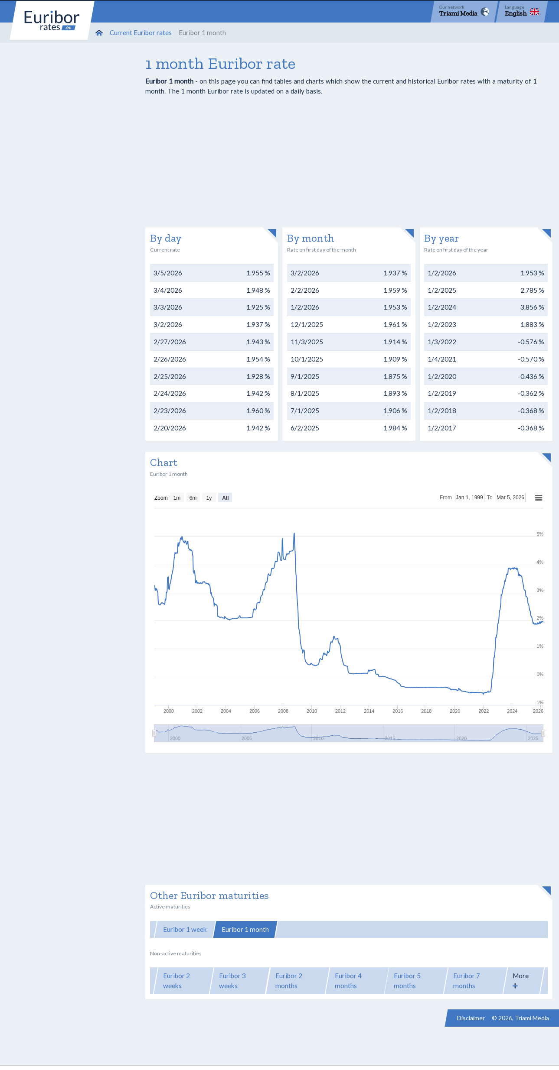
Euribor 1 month (245, 929)
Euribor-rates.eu (52, 20)
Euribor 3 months (309, 929)
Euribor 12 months (441, 929)
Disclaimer (471, 1018)
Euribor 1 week (185, 929)
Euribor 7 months (466, 980)
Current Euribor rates (141, 32)
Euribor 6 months (374, 929)
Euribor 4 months (348, 980)
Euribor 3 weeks (232, 980)
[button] (524, 980)
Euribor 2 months (288, 980)
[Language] (522, 12)
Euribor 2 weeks (176, 980)
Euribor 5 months (407, 980)
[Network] (464, 12)
